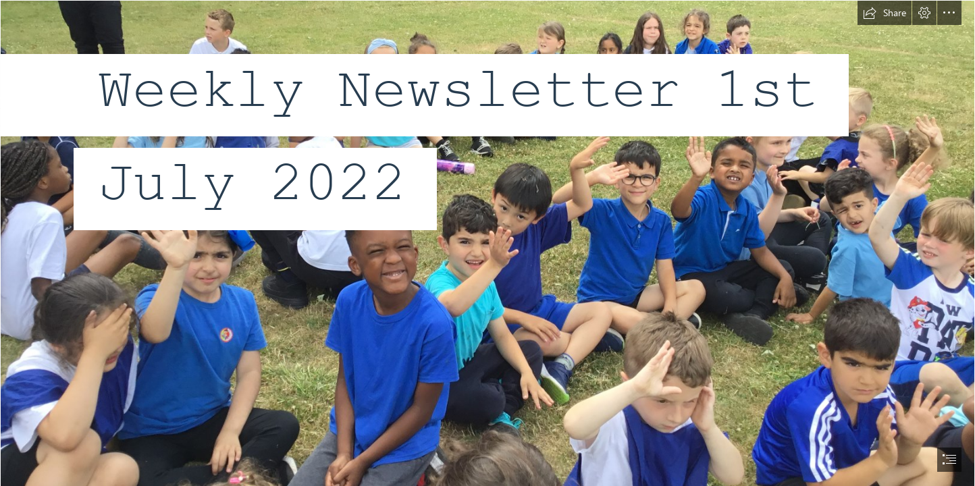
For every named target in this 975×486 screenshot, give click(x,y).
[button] (885, 13)
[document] (487, 243)
